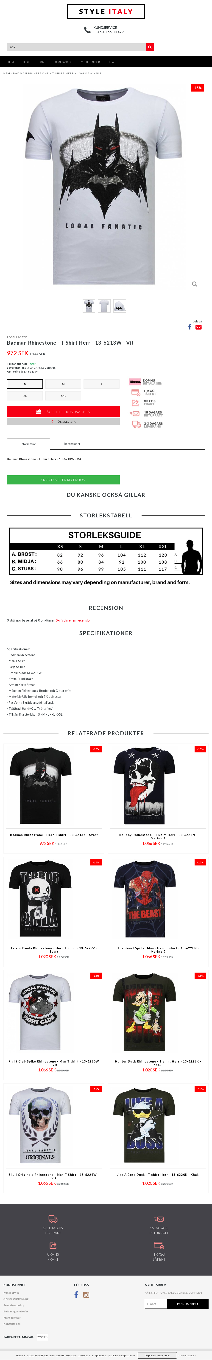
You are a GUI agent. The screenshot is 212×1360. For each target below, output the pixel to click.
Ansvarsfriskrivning (15, 1299)
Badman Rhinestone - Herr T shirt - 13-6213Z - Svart (54, 835)
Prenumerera (188, 1304)
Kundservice (11, 1292)
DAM (42, 61)
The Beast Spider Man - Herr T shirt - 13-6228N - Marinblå (158, 949)
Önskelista (63, 422)
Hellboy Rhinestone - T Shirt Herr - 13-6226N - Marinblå (158, 836)
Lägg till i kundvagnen (63, 411)
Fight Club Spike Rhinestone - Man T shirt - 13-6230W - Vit (54, 1063)
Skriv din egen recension (63, 480)
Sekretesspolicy (13, 1305)
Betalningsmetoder (15, 1311)
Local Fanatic (63, 61)
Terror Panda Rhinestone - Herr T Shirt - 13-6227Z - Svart (54, 949)
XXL (63, 395)
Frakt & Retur (12, 1317)
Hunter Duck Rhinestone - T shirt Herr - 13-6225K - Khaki (158, 1063)
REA (111, 61)
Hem (11, 61)
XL (25, 395)
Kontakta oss (11, 1323)
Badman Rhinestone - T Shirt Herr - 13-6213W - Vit (57, 73)
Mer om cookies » (187, 1355)
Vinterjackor (90, 61)
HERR (26, 61)
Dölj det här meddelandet (157, 1355)
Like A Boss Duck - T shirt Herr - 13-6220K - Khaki (158, 1174)
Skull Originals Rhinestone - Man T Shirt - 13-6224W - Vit (54, 1176)
